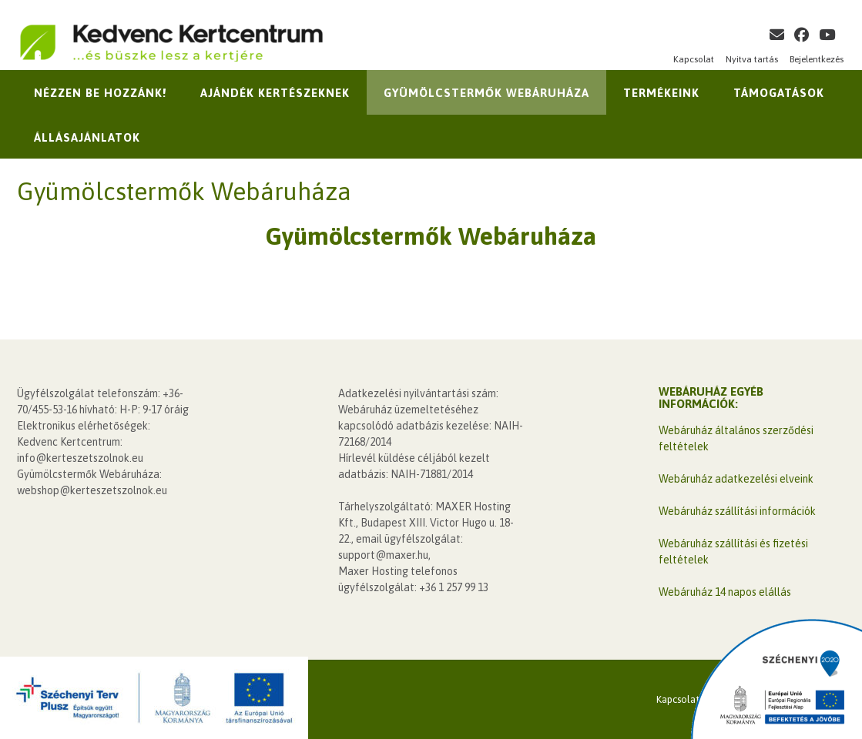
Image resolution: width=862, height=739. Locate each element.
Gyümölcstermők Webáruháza (486, 92)
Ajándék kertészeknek (275, 92)
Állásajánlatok (87, 137)
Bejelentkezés (817, 59)
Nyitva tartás (752, 59)
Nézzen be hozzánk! (100, 92)
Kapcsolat (693, 59)
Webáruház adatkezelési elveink (736, 479)
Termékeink (661, 92)
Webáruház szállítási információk (737, 511)
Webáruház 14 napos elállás (725, 592)
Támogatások (778, 92)
